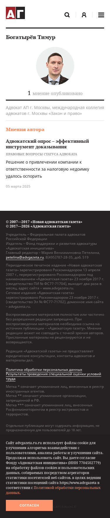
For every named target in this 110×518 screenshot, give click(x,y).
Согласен (29, 505)
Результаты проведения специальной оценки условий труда (53, 376)
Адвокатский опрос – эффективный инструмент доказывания (47, 144)
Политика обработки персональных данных (44, 369)
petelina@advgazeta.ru (25, 257)
